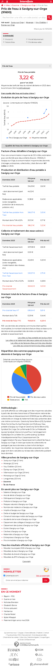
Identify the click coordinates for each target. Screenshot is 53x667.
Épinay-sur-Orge (8, 25)
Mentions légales (33, 637)
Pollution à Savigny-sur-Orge (15, 501)
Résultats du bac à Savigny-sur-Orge (18, 551)
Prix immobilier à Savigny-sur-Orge (18, 540)
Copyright (26, 561)
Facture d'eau (10, 42)
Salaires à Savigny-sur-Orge (15, 492)
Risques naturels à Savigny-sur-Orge (18, 504)
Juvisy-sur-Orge (17, 22)
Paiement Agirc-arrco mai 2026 (16, 620)
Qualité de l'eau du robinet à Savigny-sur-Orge (26, 146)
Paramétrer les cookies (11, 637)
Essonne (15, 5)
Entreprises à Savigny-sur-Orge (16, 537)
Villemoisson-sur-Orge (13, 472)
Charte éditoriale (30, 633)
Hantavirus (8, 611)
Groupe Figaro (44, 637)
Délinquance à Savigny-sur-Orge (17, 498)
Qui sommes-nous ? (11, 633)
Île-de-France (9, 485)
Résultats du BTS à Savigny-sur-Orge (18, 557)
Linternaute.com (11, 576)
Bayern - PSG (9, 596)
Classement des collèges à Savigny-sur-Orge (22, 522)
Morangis (29, 22)
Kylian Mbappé (10, 617)
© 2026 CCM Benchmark (26, 640)
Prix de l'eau (7, 66)
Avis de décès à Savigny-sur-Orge (17, 495)
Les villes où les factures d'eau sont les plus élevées (31, 343)
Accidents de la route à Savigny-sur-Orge (20, 519)
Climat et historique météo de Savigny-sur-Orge (23, 516)
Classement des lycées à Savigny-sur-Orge (21, 525)
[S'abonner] (26, 580)
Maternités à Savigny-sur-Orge (16, 534)
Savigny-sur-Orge (29, 5)
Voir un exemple (43, 576)
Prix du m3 (9, 39)
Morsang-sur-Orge (11, 476)
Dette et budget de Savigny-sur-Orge (18, 513)
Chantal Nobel (9, 614)
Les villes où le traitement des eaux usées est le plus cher (29, 340)
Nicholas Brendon (11, 602)
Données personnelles (39, 635)
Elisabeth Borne (10, 605)
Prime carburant (10, 608)
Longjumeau (9, 479)
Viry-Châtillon (40, 22)
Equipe (21, 633)
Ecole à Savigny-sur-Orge (14, 528)
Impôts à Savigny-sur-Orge (14, 510)
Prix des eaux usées (34, 42)
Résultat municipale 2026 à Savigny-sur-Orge (22, 548)
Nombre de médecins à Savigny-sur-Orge (20, 507)
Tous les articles (12, 635)
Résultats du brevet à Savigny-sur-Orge (19, 554)
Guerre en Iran (9, 599)
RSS (19, 635)
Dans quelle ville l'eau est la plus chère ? (18, 93)
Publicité (39, 633)
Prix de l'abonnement (35, 39)
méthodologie (24, 88)
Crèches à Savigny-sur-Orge (15, 531)
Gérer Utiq (23, 637)
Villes (8, 5)
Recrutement (26, 635)
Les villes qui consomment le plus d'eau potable (32, 346)
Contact (46, 633)
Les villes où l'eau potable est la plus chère (35, 338)
